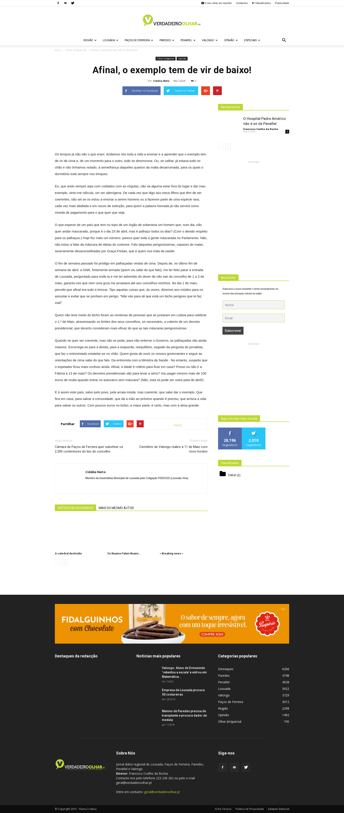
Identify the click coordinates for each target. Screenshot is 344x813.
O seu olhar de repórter (216, 3)
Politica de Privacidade (250, 809)
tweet (178, 425)
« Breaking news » (171, 553)
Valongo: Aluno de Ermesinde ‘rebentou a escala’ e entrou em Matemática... (184, 672)
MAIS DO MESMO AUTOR (116, 508)
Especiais (252, 40)
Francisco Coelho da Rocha (260, 129)
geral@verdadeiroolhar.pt (162, 792)
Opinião (231, 40)
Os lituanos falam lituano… (124, 553)
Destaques (225, 669)
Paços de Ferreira (139, 40)
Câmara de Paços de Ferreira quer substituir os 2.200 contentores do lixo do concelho (89, 449)
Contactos (242, 3)
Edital (232, 475)
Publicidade (282, 3)
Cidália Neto (161, 80)
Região (90, 40)
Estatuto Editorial (278, 809)
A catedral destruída (68, 553)
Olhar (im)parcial (165, 58)
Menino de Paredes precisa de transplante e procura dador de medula (184, 715)
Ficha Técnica (223, 809)
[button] (284, 40)
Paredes (166, 40)
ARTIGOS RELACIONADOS (75, 508)
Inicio (58, 50)
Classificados (261, 3)
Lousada (110, 40)
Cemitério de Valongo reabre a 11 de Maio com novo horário (173, 449)
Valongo (210, 40)
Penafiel (188, 40)
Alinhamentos (230, 107)
